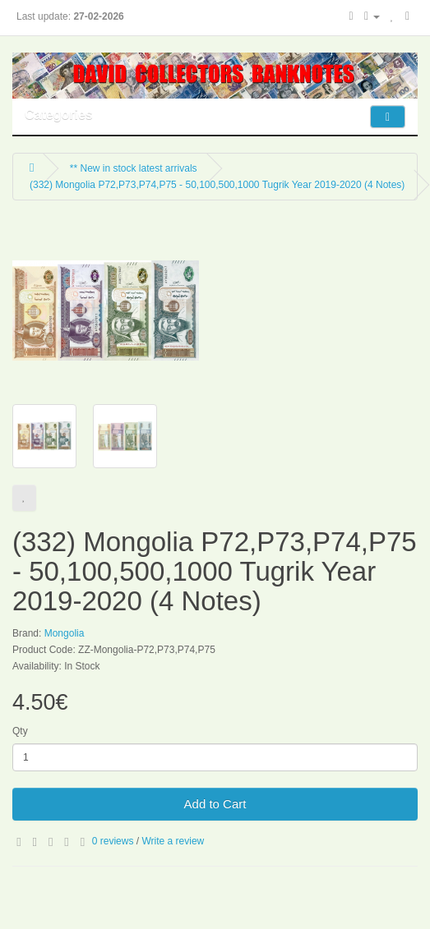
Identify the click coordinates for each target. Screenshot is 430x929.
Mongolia (64, 633)
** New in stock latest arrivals (133, 168)
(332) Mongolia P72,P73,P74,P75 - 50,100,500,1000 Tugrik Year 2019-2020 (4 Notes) (217, 185)
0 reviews (113, 841)
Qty (20, 731)
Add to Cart (215, 804)
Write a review (172, 841)
